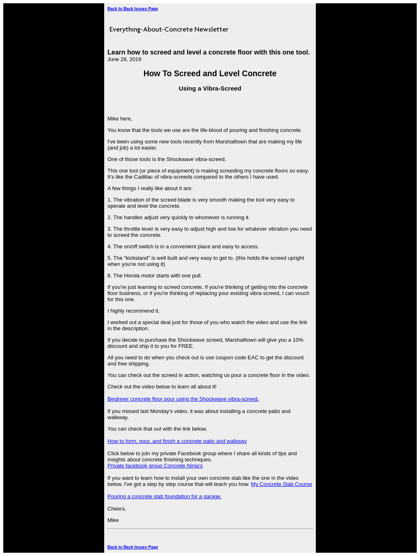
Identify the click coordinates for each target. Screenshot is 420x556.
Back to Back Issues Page (132, 9)
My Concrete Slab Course (281, 484)
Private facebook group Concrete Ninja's (155, 466)
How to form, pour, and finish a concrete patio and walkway (177, 441)
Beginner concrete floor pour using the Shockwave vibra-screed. (183, 399)
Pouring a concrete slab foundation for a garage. (164, 496)
